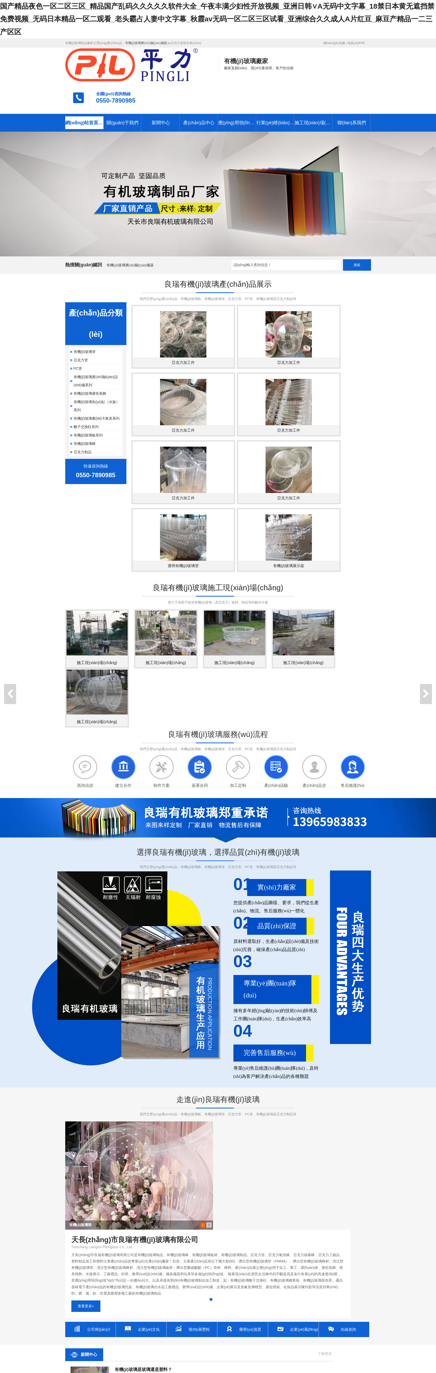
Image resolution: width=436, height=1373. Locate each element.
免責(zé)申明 (356, 43)
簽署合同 (200, 658)
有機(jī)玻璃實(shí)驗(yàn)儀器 (130, 232)
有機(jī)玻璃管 (85, 319)
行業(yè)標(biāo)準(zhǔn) (275, 89)
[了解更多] (120, 1206)
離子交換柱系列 (86, 394)
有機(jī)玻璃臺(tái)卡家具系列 (97, 385)
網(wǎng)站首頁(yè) (84, 89)
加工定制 (238, 658)
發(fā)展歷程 (199, 1132)
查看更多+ (239, 1109)
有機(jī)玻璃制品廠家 (79, 43)
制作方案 (161, 658)
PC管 (78, 335)
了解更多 (202, 1157)
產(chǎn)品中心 (199, 89)
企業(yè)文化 (150, 1132)
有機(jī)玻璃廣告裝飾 (90, 360)
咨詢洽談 (85, 658)
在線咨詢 (349, 1132)
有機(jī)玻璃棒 (85, 410)
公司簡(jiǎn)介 (100, 1132)
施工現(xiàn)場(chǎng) (314, 89)
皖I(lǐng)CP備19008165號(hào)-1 (194, 1339)
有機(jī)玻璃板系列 (88, 402)
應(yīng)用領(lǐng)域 (237, 89)
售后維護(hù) (352, 658)
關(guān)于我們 (122, 89)
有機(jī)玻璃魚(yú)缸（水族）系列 (97, 373)
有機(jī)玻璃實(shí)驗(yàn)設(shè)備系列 (96, 348)
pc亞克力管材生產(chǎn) (184, 43)
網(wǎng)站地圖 (334, 43)
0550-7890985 (345, 67)
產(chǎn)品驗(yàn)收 (276, 658)
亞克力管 (81, 327)
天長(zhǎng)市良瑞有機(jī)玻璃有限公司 (100, 1339)
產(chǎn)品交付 (314, 658)
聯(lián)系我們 (351, 89)
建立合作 (123, 658)
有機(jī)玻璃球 (80, 1098)
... (116, 1216)
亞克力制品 (82, 419)
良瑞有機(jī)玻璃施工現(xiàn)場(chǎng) (218, 460)
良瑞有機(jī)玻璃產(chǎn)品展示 (217, 251)
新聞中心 (161, 89)
